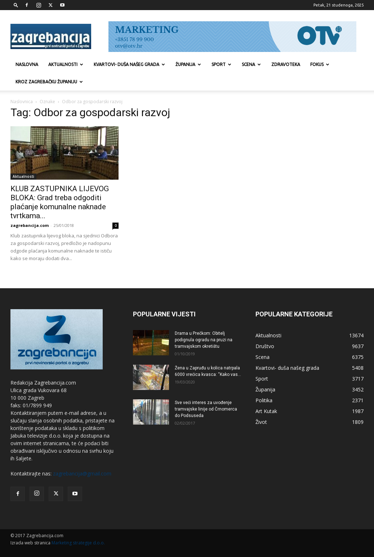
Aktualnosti (65, 64)
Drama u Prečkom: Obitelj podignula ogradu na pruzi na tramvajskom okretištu (203, 340)
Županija (188, 64)
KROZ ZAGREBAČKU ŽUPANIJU (49, 81)
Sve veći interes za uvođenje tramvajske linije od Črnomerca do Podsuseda (206, 409)
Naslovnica (21, 101)
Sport (221, 64)
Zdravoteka (285, 64)
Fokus (319, 64)
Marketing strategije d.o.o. (78, 543)
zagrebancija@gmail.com (82, 473)
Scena (251, 64)
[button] (15, 5)
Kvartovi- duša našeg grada (129, 64)
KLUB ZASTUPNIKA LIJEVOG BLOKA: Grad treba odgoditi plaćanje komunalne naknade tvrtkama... (59, 202)
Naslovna (26, 64)
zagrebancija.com (29, 225)
